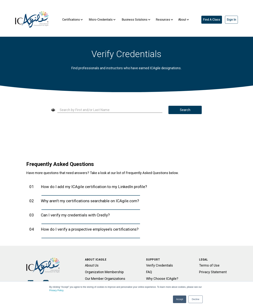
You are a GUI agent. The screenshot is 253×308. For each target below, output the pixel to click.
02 (84, 201)
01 (88, 186)
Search (185, 110)
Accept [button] (179, 299)
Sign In (231, 19)
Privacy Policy (56, 290)
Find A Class (211, 19)
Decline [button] (195, 299)
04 (84, 229)
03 (69, 215)
